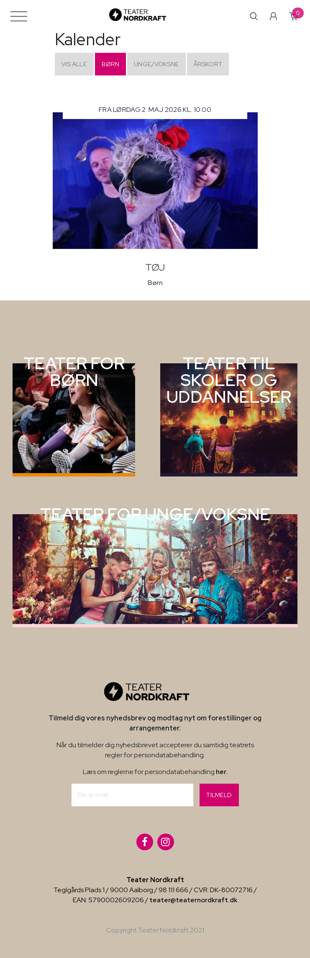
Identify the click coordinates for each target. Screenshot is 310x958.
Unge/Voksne (156, 64)
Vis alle (74, 64)
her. (222, 771)
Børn (111, 64)
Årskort (208, 64)
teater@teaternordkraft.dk (193, 900)
